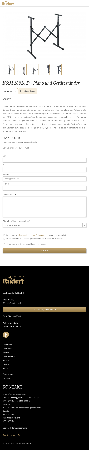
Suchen (6, 368)
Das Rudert (7, 344)
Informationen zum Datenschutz (32, 235)
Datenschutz (8, 374)
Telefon (6, 184)
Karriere (6, 364)
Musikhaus (7, 348)
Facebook (6, 334)
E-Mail (6, 174)
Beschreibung (9, 91)
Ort (5, 165)
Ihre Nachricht (9, 194)
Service (6, 352)
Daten (28, 91)
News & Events (9, 356)
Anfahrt (6, 360)
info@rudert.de (14, 326)
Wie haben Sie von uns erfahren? (17, 221)
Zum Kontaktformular (11, 435)
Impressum (7, 378)
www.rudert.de (13, 323)
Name (6, 156)
